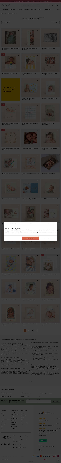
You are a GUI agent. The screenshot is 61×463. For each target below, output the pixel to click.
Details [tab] (30, 223)
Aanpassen (47, 238)
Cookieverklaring (16, 233)
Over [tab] (48, 223)
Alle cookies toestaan (30, 238)
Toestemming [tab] (12, 223)
